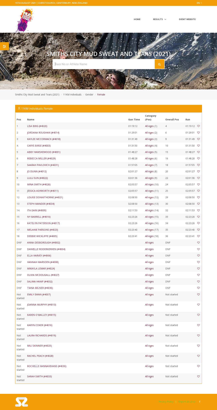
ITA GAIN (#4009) (36, 210)
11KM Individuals (72, 94)
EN (199, 2)
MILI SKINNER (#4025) (39, 345)
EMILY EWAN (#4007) (39, 294)
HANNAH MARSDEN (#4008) (43, 262)
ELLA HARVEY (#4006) (39, 255)
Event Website (187, 19)
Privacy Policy (166, 401)
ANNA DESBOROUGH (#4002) (43, 242)
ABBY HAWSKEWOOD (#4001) (43, 152)
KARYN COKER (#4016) (39, 325)
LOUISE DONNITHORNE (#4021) (45, 197)
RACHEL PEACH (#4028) (40, 355)
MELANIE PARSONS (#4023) (42, 229)
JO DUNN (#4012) (37, 171)
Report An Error (186, 401)
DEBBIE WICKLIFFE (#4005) (42, 236)
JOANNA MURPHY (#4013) (41, 304)
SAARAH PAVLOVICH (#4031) (43, 165)
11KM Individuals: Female (37, 108)
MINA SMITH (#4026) (39, 184)
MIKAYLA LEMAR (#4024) (41, 268)
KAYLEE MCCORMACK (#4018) (44, 139)
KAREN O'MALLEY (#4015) (41, 314)
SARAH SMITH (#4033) (39, 376)
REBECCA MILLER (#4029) (41, 158)
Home (137, 19)
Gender (89, 94)
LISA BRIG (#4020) (37, 126)
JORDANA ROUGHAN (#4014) (43, 132)
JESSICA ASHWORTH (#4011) (43, 190)
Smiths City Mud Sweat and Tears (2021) (37, 94)
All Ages (149, 126)
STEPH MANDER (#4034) (41, 203)
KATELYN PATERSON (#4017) (43, 223)
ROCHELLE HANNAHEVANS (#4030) (46, 366)
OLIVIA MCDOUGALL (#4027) (43, 274)
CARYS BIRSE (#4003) (39, 145)
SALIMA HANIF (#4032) (40, 281)
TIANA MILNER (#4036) (40, 287)
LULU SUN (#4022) (37, 178)
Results (158, 19)
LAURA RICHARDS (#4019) (41, 335)
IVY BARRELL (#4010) (39, 216)
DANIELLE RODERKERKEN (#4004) (46, 249)
